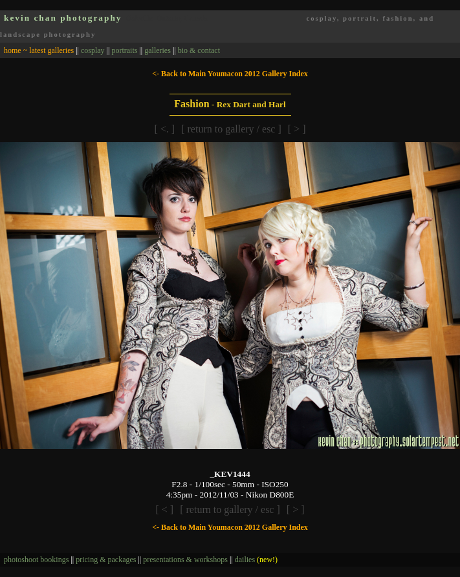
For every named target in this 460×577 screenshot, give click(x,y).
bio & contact (199, 50)
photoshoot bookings (36, 559)
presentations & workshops (185, 559)
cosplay (93, 50)
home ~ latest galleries (39, 50)
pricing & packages (106, 559)
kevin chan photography (63, 18)
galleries (157, 50)
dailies (256, 559)
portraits (124, 50)
